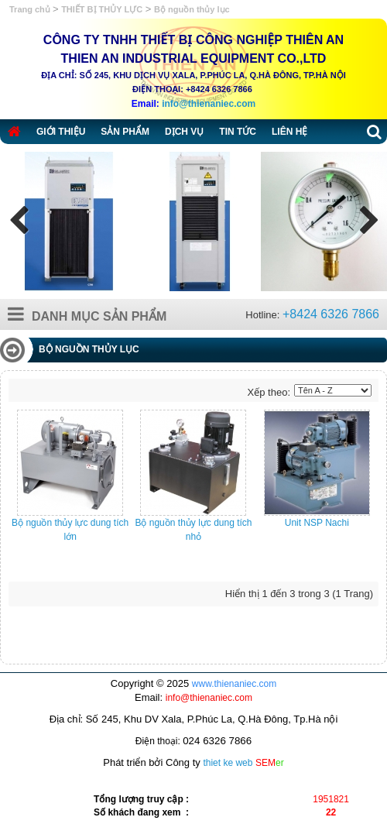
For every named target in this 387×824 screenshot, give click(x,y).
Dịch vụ (184, 131)
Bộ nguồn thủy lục (192, 9)
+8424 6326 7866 (331, 314)
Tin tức (237, 131)
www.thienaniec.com (234, 683)
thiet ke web (227, 762)
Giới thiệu (60, 131)
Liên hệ (289, 131)
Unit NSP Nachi (317, 522)
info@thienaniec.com (208, 103)
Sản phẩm (125, 131)
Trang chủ (31, 9)
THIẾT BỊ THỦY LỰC (101, 9)
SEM (269, 762)
